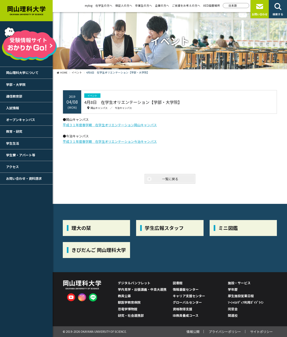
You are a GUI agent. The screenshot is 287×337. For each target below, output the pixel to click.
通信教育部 (14, 96)
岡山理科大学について (22, 72)
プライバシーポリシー (225, 331)
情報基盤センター (186, 289)
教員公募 (124, 295)
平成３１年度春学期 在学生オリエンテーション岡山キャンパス (110, 124)
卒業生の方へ (143, 5)
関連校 (233, 315)
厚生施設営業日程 (241, 295)
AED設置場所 (211, 5)
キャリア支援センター (189, 295)
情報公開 (193, 331)
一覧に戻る (170, 178)
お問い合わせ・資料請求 (24, 178)
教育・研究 (14, 131)
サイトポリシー (261, 331)
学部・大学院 (16, 84)
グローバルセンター (187, 302)
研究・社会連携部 (131, 315)
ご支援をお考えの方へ (186, 5)
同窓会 (233, 308)
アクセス (12, 166)
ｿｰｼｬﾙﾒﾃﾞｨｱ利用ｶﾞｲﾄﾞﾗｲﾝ (246, 302)
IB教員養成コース (185, 315)
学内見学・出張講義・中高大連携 (142, 289)
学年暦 (233, 289)
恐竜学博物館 (127, 308)
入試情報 (12, 107)
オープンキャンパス (20, 119)
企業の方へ (162, 5)
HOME (63, 72)
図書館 (177, 282)
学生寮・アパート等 (20, 155)
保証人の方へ (123, 5)
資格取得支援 (182, 308)
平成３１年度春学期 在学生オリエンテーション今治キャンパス (110, 141)
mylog (89, 5)
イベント (76, 72)
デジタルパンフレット (134, 282)
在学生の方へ (103, 5)
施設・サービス (239, 282)
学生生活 (12, 143)
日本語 (232, 5)
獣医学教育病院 (129, 302)
